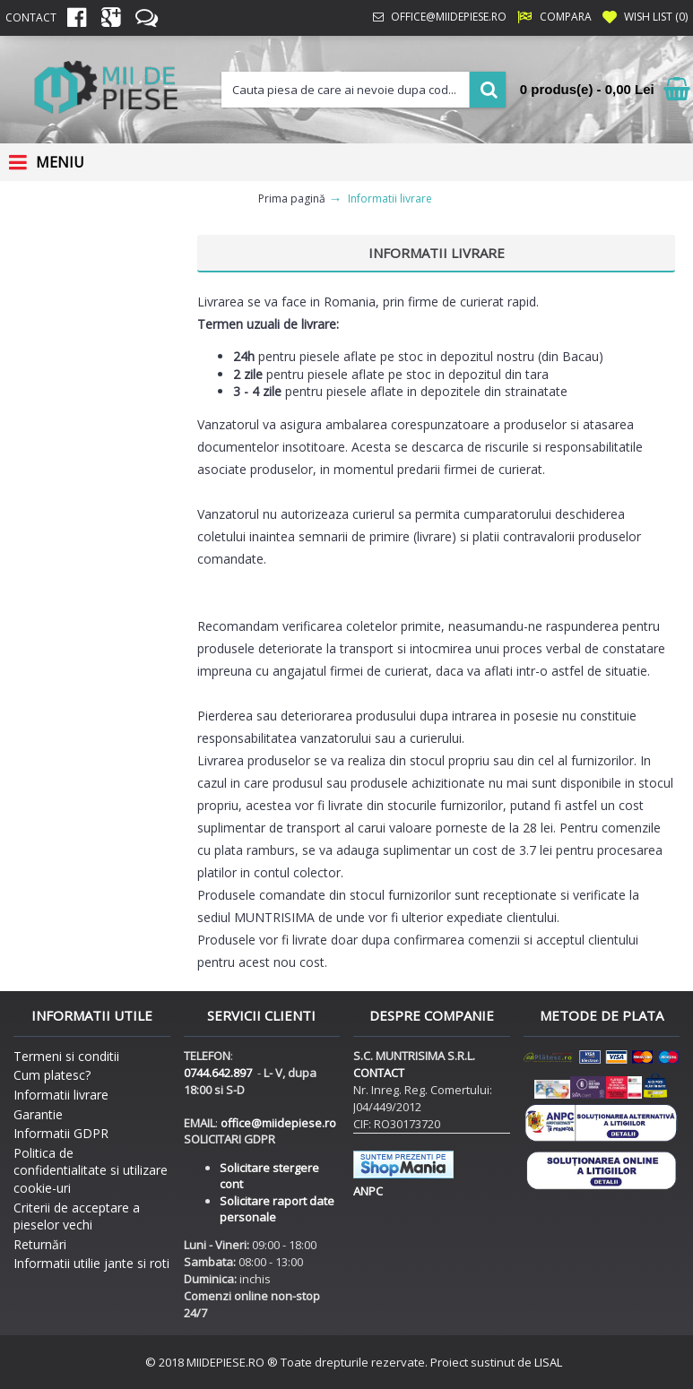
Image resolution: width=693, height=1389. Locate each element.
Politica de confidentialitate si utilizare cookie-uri (90, 1170)
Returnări (39, 1244)
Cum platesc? (52, 1074)
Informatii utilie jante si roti (91, 1263)
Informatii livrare (390, 198)
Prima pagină (291, 198)
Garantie (38, 1114)
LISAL (548, 1362)
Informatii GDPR (60, 1133)
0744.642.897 (218, 1073)
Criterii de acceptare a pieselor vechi (76, 1216)
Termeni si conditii (66, 1056)
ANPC (368, 1191)
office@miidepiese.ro (278, 1123)
